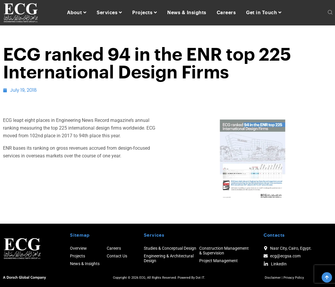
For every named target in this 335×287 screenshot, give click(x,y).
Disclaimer (273, 278)
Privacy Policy (293, 278)
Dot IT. (200, 278)
